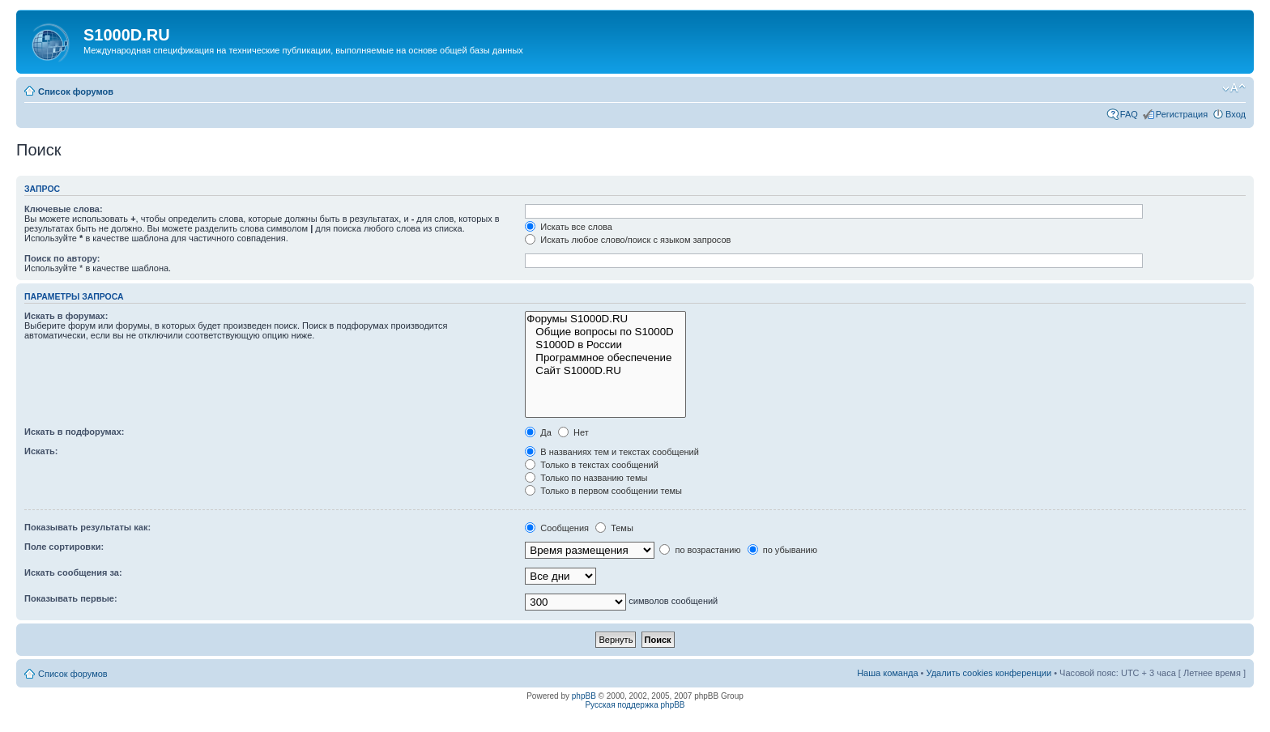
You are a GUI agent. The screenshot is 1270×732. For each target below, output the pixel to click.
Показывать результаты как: (87, 527)
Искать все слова (568, 227)
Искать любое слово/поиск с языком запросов (628, 240)
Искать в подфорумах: (74, 431)
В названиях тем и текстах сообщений (612, 452)
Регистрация (1182, 114)
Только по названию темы (586, 478)
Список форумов (75, 91)
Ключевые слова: (63, 209)
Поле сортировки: (64, 546)
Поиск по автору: (62, 258)
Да (538, 432)
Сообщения (557, 528)
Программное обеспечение (605, 357)
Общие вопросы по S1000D (605, 332)
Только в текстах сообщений (591, 465)
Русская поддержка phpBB (634, 704)
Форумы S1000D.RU (605, 319)
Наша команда (887, 673)
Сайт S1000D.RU (605, 370)
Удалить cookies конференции (989, 673)
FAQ (1129, 114)
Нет (573, 432)
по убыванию (782, 550)
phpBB (584, 696)
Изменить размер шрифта (1234, 88)
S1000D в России (605, 344)
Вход (1235, 114)
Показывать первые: (70, 598)
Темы (614, 528)
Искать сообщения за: (73, 572)
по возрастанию (699, 550)
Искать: (41, 451)
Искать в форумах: (66, 316)
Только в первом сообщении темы (603, 491)
